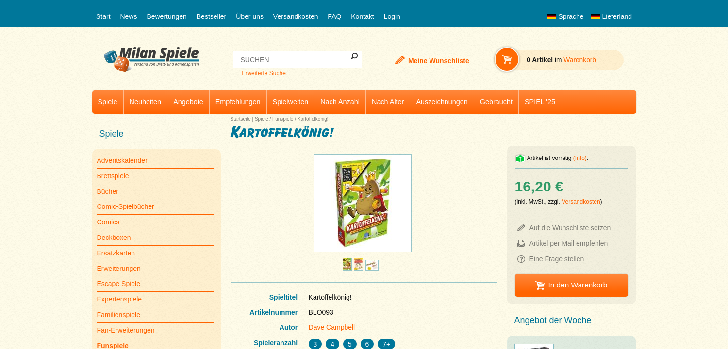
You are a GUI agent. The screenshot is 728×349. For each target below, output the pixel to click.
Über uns (250, 16)
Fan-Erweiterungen (126, 330)
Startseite (241, 119)
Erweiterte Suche (263, 73)
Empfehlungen (238, 102)
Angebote (188, 102)
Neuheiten (146, 102)
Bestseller (211, 16)
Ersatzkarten (116, 253)
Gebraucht (496, 102)
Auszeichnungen (441, 102)
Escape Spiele (119, 283)
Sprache (565, 16)
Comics (108, 222)
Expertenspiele (119, 299)
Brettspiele (113, 176)
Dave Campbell (332, 327)
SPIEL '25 (540, 102)
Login (392, 16)
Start (103, 16)
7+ (386, 344)
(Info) (580, 158)
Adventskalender (122, 160)
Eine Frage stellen (556, 259)
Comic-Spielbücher (125, 206)
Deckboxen (114, 237)
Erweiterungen (119, 268)
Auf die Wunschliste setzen (570, 228)
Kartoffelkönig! (313, 119)
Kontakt (362, 16)
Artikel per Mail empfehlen (568, 243)
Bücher (107, 191)
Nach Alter (388, 102)
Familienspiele (118, 314)
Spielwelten (291, 102)
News (128, 16)
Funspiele (282, 119)
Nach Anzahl (340, 102)
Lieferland (611, 16)
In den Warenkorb (577, 285)
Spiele (107, 102)
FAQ (334, 16)
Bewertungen (167, 16)
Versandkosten (295, 16)
